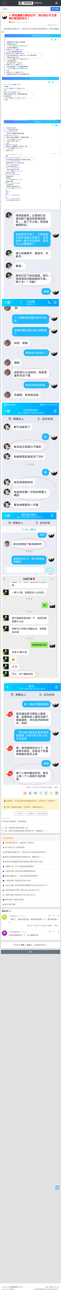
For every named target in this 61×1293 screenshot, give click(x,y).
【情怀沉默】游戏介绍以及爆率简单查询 (20, 1197)
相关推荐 (8, 1164)
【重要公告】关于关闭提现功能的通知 (19, 1192)
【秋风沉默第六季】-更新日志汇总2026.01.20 (22, 1216)
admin (13, 22)
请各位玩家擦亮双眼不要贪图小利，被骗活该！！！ (24, 1183)
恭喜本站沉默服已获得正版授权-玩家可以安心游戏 (24, 1187)
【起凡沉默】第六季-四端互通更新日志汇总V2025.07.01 (26, 1211)
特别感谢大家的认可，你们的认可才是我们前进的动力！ (26, 1178)
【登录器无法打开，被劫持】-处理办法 (19, 1168)
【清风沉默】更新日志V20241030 (18, 1206)
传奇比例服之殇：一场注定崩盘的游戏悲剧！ (22, 1202)
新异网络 (11, 1289)
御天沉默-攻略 (10, 1230)
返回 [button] (30, 1278)
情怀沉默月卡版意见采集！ (15, 1225)
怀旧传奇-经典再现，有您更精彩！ (15, 1147)
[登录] (56, 3)
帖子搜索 (55, 9)
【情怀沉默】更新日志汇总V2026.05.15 (20, 1221)
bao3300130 (15, 1258)
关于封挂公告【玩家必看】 (15, 1173)
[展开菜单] (4, 3)
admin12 (14, 1242)
